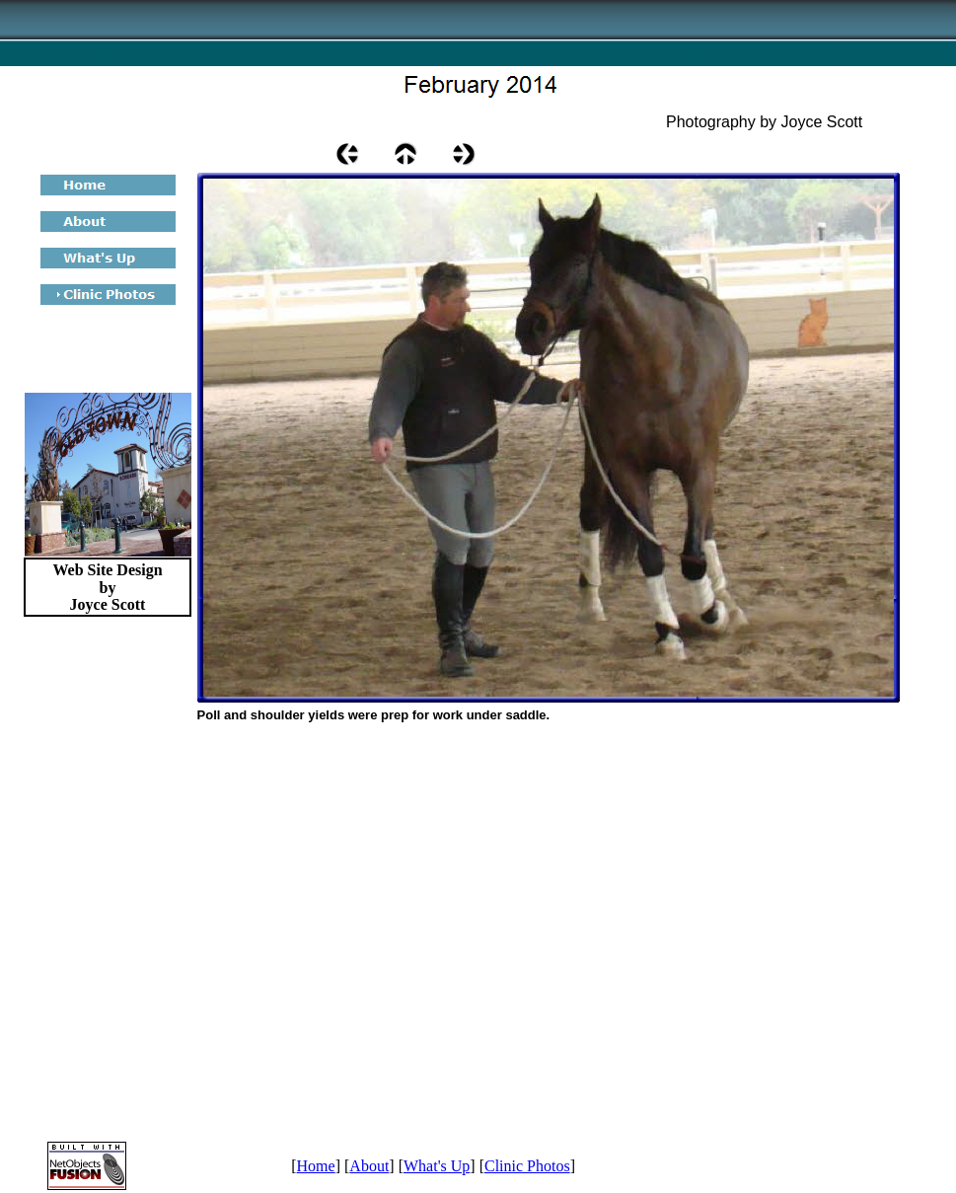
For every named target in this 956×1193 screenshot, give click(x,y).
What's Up (437, 1165)
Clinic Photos (527, 1165)
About (369, 1165)
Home (316, 1165)
